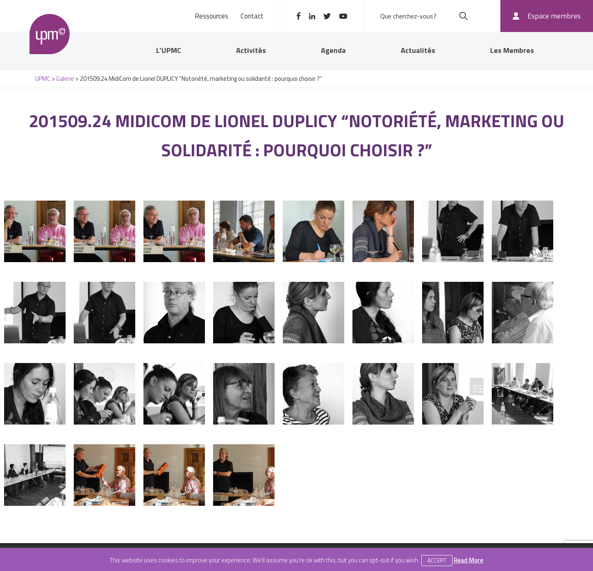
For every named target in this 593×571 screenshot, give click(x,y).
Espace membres (554, 15)
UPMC (50, 34)
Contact (252, 16)
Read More (468, 560)
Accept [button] (436, 560)
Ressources (211, 16)
